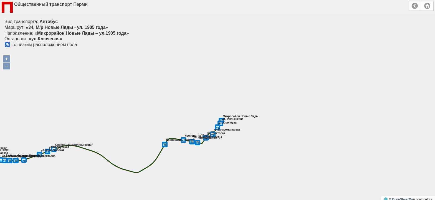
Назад (415, 6)
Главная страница (427, 6)
